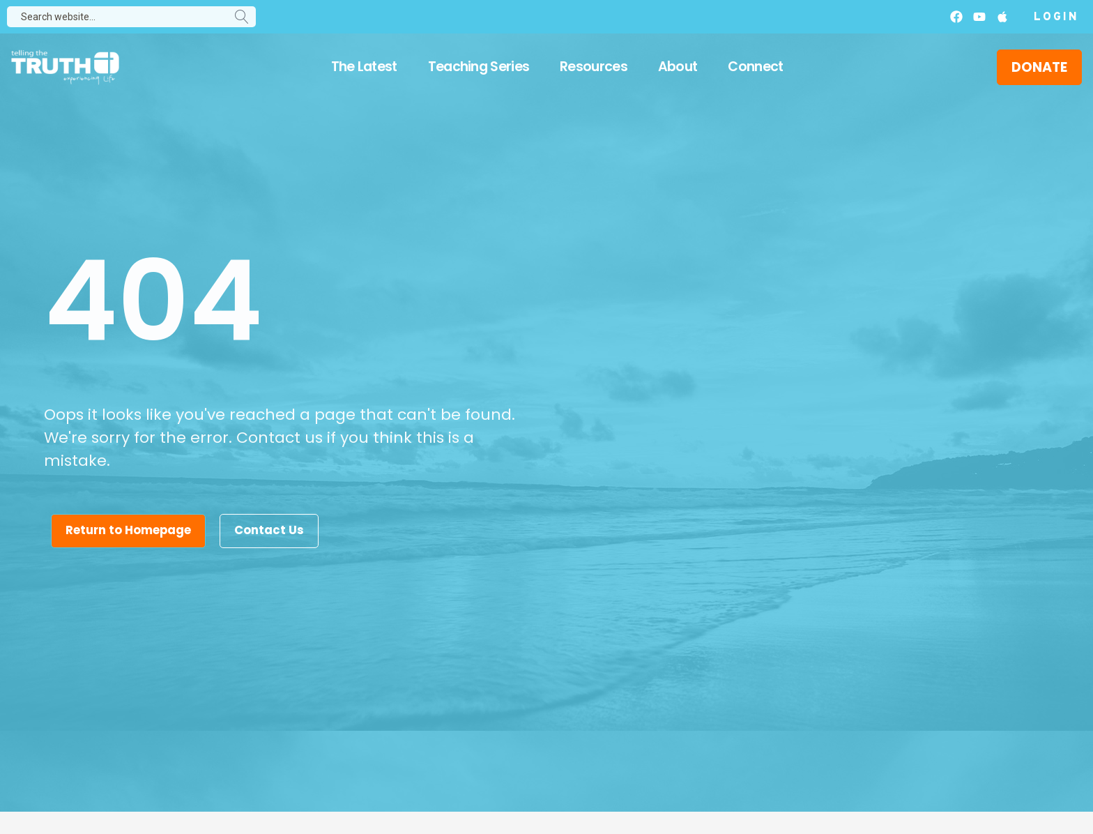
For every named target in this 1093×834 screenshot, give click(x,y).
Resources (593, 66)
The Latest (364, 66)
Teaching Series (479, 66)
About (678, 66)
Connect (755, 66)
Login (1056, 17)
